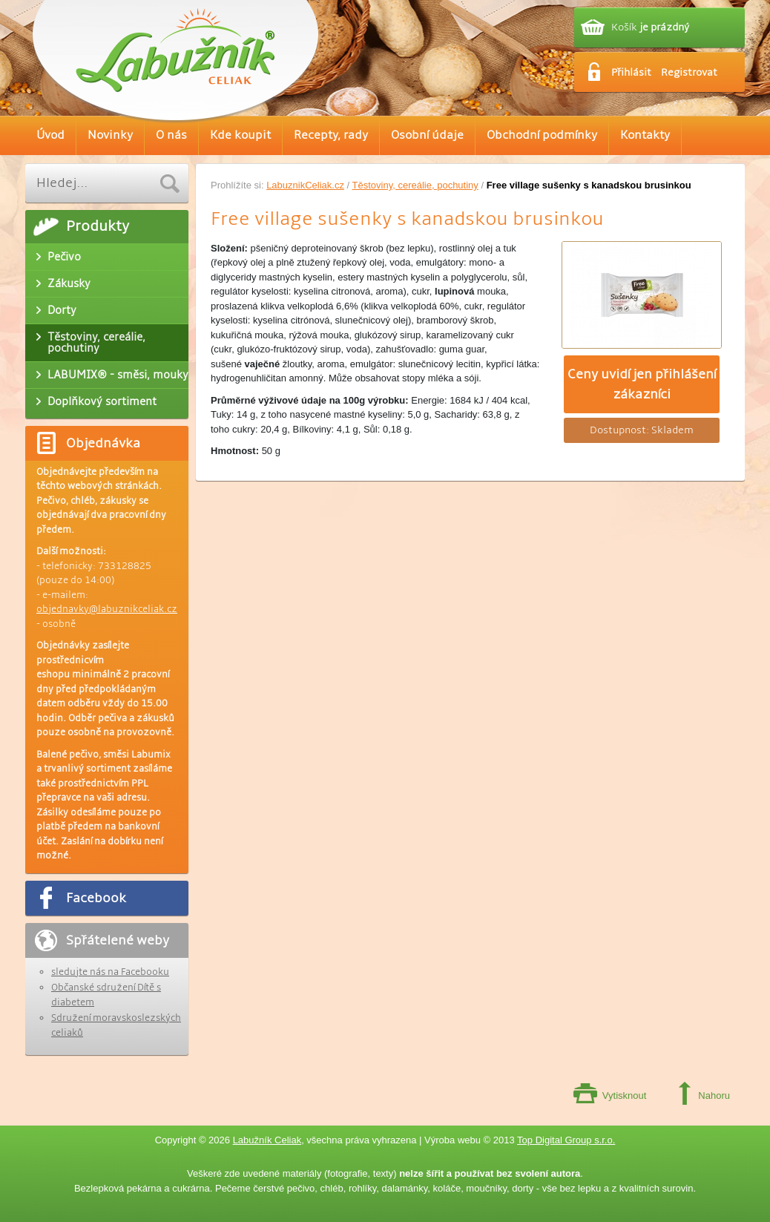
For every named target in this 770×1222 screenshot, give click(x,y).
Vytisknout (624, 1095)
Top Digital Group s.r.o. (566, 1140)
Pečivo (64, 256)
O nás (171, 135)
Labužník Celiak (267, 1140)
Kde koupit (240, 135)
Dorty (61, 310)
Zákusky (69, 283)
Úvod (50, 135)
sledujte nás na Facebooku (110, 972)
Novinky (110, 135)
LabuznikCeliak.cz (305, 185)
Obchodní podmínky (542, 135)
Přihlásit (631, 72)
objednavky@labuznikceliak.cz (106, 609)
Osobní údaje (427, 135)
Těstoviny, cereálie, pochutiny (415, 185)
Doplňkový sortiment (102, 401)
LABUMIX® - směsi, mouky (117, 374)
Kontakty (645, 135)
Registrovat (689, 72)
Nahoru (714, 1095)
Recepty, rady (331, 135)
